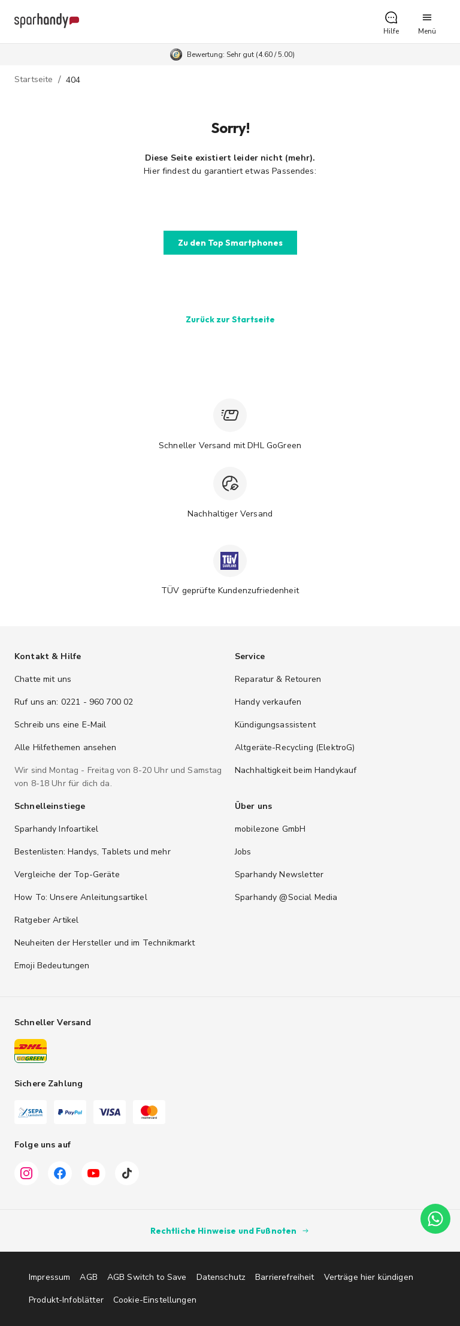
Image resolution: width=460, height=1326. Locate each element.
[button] (391, 21)
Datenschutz (221, 1277)
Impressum (49, 1277)
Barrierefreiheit (284, 1277)
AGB (88, 1277)
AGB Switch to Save (147, 1277)
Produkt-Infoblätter (66, 1300)
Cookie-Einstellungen (154, 1300)
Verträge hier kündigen (368, 1277)
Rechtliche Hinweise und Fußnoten (230, 1230)
